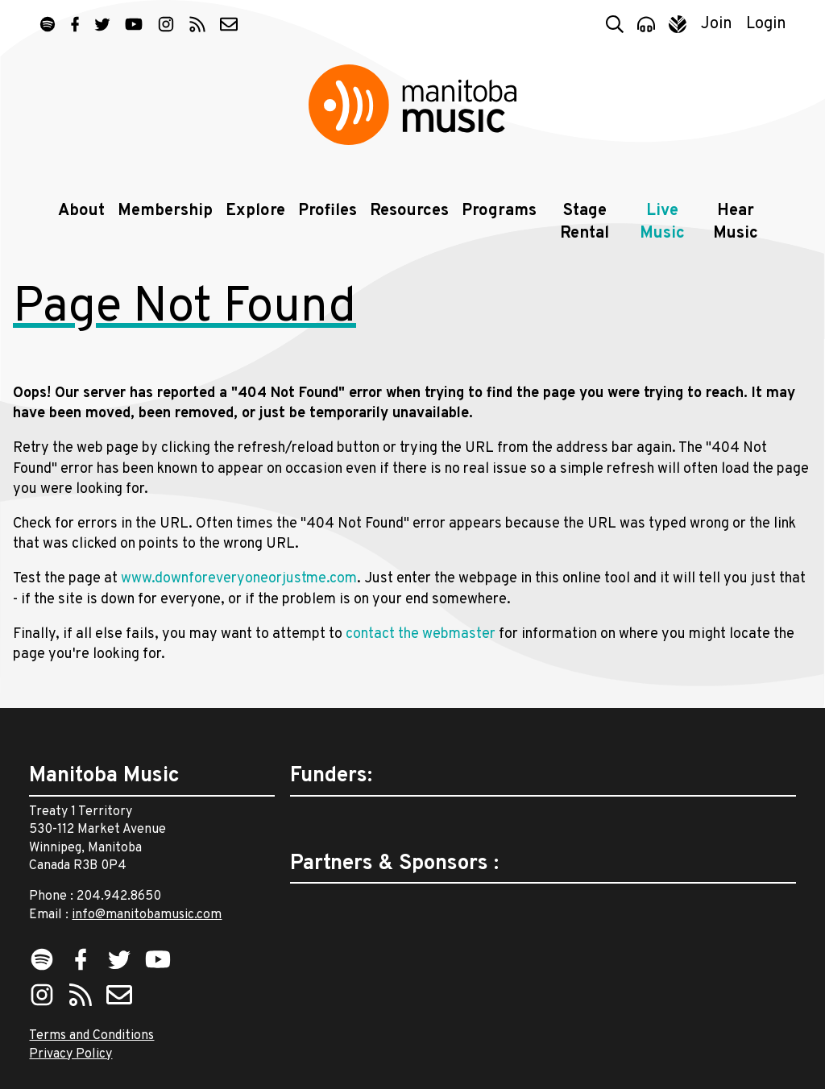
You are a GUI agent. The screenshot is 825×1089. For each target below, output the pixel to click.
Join (716, 24)
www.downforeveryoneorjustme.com (239, 578)
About (81, 211)
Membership (165, 211)
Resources (409, 211)
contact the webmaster (420, 634)
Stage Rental (584, 222)
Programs (499, 211)
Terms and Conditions (91, 1036)
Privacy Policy (70, 1054)
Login (766, 24)
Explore (255, 211)
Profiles (327, 211)
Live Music (662, 222)
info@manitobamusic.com (147, 915)
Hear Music (735, 222)
